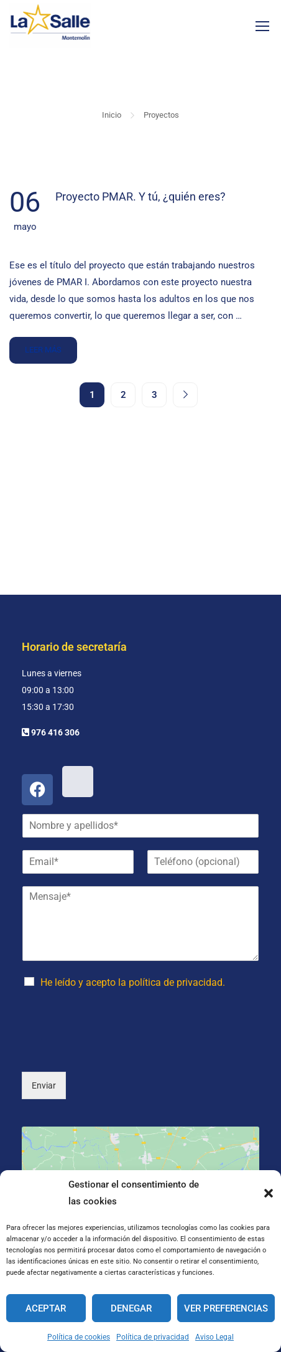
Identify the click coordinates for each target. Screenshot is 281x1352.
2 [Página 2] (123, 394)
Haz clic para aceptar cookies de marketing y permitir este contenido (140, 1152)
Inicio (111, 115)
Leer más (44, 345)
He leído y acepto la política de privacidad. (132, 923)
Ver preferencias (226, 1308)
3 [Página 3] (154, 394)
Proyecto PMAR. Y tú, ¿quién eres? (140, 196)
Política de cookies (78, 1337)
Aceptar (45, 1308)
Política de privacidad (152, 1337)
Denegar (131, 1308)
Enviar (44, 1026)
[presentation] (116, 992)
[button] (268, 1193)
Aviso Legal (214, 1337)
